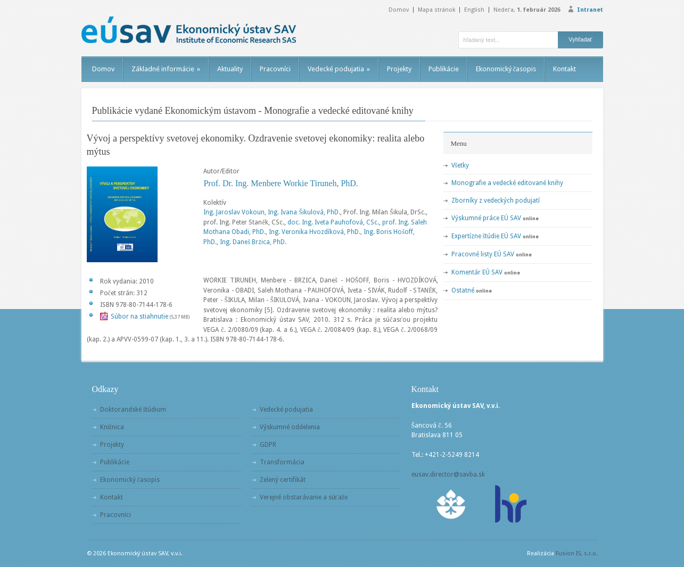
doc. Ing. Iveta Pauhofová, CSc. (333, 222)
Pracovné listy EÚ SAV (482, 254)
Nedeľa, (526, 10)
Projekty (399, 69)
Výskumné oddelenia (290, 427)
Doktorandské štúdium (133, 409)
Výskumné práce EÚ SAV (486, 218)
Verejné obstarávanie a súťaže (304, 497)
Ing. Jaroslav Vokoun (234, 212)
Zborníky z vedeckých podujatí (495, 200)
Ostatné (462, 290)
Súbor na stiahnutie (139, 316)
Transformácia (282, 462)
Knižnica (112, 427)
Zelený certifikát (283, 479)
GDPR (268, 444)
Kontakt (564, 69)
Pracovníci (275, 69)
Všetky (460, 165)
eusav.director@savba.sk (448, 474)
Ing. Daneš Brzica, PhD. (253, 242)
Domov (399, 10)
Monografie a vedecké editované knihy (507, 183)
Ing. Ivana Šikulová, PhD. (304, 212)
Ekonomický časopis (506, 69)
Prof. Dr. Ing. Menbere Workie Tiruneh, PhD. (280, 183)
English (474, 10)
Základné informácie (165, 69)
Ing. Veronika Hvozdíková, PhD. (314, 232)
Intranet (590, 9)
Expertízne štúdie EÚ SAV (486, 236)
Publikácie (443, 69)
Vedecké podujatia (339, 69)
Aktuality (230, 69)
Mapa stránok (436, 10)
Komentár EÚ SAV (476, 272)
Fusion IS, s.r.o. (577, 553)
